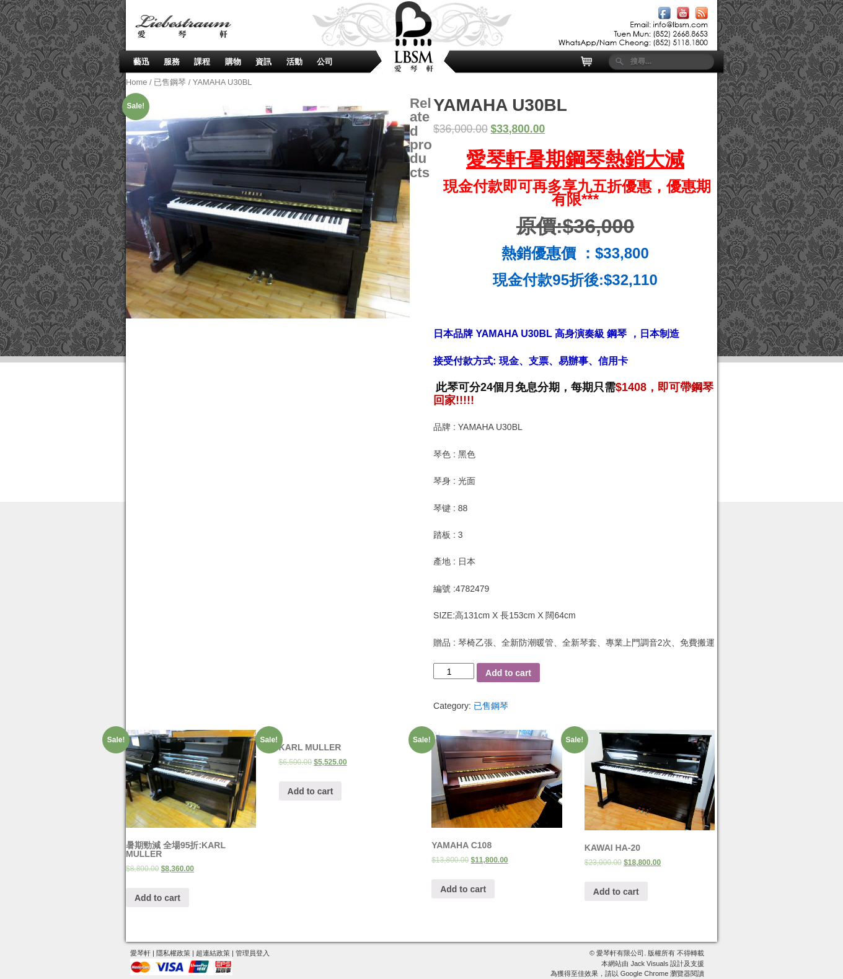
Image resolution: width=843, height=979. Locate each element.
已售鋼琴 (170, 82)
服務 (172, 61)
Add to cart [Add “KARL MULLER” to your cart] (310, 791)
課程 (202, 61)
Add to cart (508, 673)
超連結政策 (213, 953)
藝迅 (141, 61)
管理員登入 (253, 953)
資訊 (263, 61)
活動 (294, 61)
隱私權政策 (173, 953)
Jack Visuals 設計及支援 (667, 963)
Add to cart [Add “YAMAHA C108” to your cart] (463, 889)
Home (136, 82)
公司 (325, 61)
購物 (233, 61)
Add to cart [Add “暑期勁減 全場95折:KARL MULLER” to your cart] (157, 898)
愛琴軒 (140, 953)
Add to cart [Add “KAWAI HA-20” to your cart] (616, 892)
